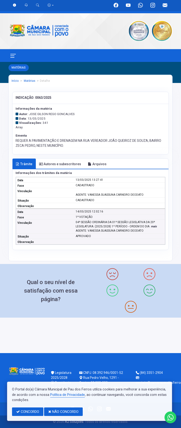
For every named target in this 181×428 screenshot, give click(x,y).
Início (15, 80)
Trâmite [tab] (24, 164)
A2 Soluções (74, 422)
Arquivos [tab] (97, 164)
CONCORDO (27, 412)
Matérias (29, 80)
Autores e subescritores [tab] (60, 164)
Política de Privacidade (67, 395)
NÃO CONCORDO (63, 412)
